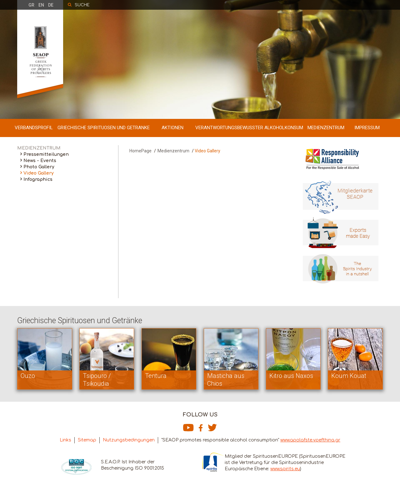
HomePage (140, 150)
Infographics (37, 179)
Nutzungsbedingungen (129, 440)
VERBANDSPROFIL (34, 127)
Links (65, 440)
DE (50, 5)
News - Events (39, 160)
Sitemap (87, 440)
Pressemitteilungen (46, 154)
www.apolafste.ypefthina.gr (310, 440)
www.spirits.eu (285, 468)
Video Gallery (38, 173)
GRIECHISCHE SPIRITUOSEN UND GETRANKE (104, 127)
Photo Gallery (38, 167)
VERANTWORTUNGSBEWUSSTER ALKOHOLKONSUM (249, 127)
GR (31, 5)
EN (41, 5)
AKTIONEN (172, 127)
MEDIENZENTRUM (326, 127)
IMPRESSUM (367, 127)
